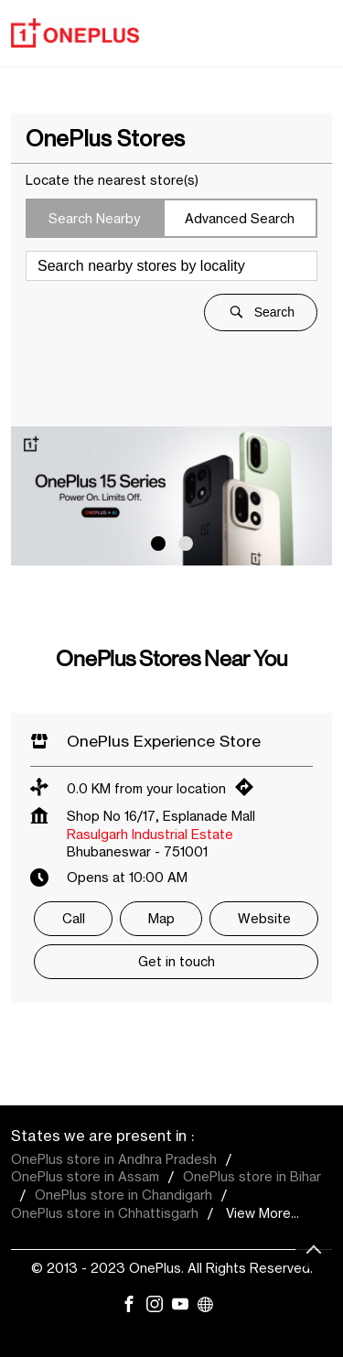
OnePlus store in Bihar (252, 1176)
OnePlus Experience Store (164, 740)
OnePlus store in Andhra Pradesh (114, 1159)
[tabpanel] (171, 495)
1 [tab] (158, 543)
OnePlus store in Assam (85, 1176)
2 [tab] (185, 543)
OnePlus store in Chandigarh (123, 1194)
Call (73, 918)
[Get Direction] (249, 791)
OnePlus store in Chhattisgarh (104, 1213)
